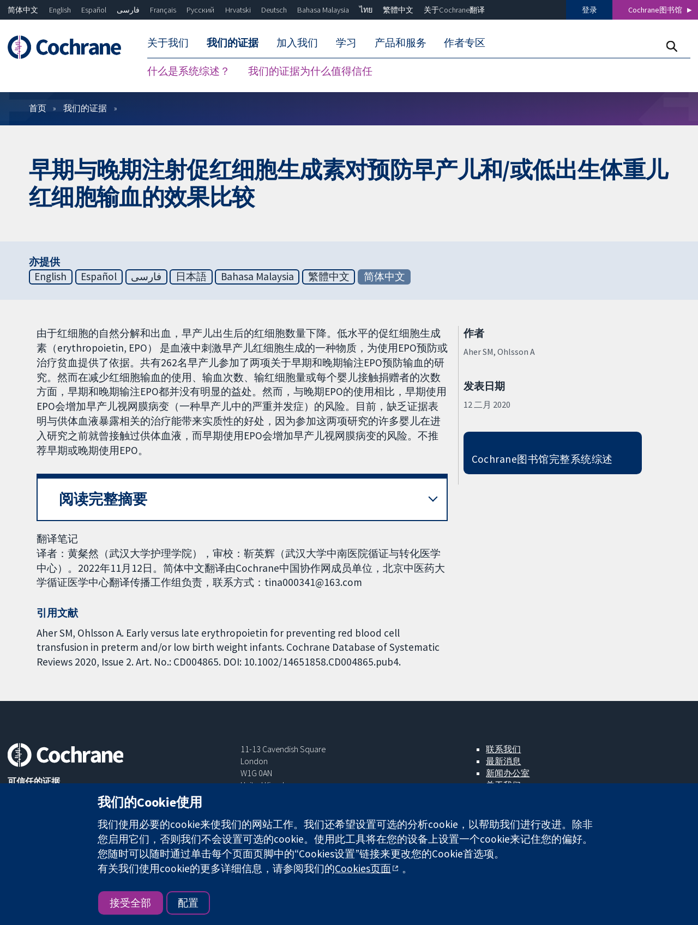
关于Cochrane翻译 (454, 10)
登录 (589, 10)
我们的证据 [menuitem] (232, 42)
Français (163, 10)
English (60, 10)
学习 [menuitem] (346, 42)
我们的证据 (85, 110)
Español (93, 10)
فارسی (128, 10)
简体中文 (23, 10)
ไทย (365, 10)
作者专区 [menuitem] (464, 42)
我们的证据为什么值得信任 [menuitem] (310, 70)
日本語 (191, 279)
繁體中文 (398, 10)
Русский (200, 10)
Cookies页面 (363, 868)
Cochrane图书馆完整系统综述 (542, 461)
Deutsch (274, 10)
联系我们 (503, 751)
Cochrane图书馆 (655, 10)
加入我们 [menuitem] (297, 42)
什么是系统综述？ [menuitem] (188, 70)
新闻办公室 (507, 775)
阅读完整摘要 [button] (103, 502)
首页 (37, 110)
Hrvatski (238, 10)
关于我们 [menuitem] (168, 42)
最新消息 (503, 763)
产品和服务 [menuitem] (400, 42)
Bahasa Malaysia (323, 10)
